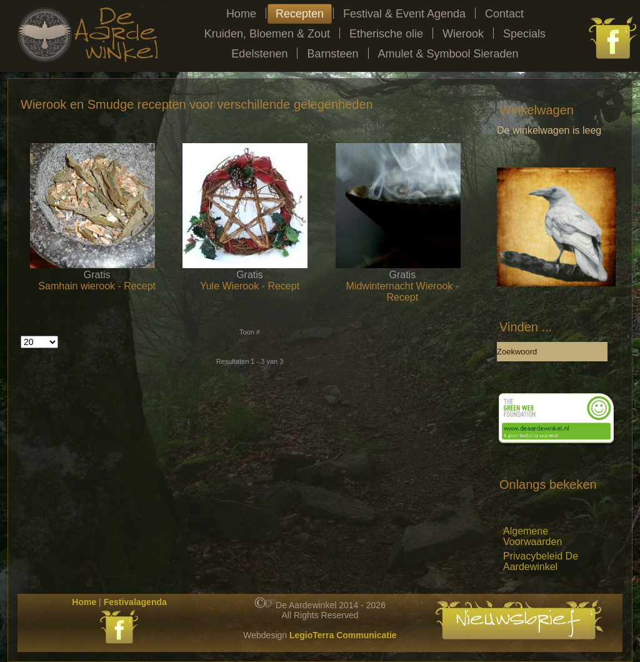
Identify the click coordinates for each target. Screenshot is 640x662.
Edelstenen (259, 54)
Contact (504, 14)
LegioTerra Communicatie (343, 635)
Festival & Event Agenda (404, 14)
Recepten (300, 14)
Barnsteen (332, 54)
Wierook (463, 34)
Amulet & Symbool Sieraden (448, 54)
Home (241, 14)
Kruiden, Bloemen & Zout (267, 34)
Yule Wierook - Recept (249, 286)
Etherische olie (386, 34)
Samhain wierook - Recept (97, 286)
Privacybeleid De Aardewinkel (540, 561)
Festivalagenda (135, 602)
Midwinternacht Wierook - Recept (402, 292)
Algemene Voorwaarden (532, 536)
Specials (524, 34)
